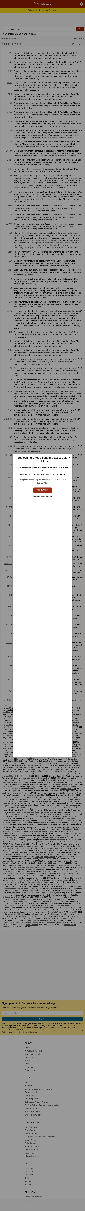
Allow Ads (42, 490)
